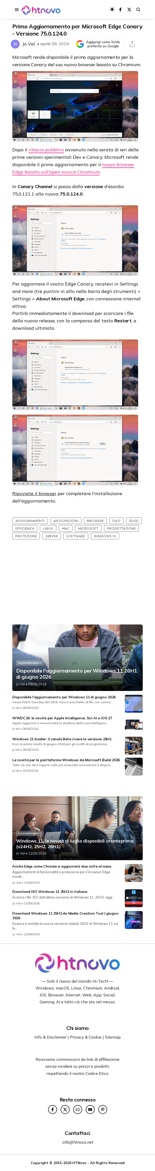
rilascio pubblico (46, 150)
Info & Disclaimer (51, 1037)
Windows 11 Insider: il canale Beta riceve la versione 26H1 (62, 739)
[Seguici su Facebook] (120, 9)
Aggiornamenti (30, 521)
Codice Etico (96, 1073)
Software (76, 536)
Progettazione (121, 528)
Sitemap (113, 1037)
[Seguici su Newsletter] (77, 1109)
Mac (66, 528)
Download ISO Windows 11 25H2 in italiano (49, 891)
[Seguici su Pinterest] (102, 1109)
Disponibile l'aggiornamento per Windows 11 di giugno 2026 (64, 697)
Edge (134, 521)
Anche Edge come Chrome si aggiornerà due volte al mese (61, 866)
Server (52, 536)
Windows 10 (105, 536)
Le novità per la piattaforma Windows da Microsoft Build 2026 (66, 760)
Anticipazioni (66, 521)
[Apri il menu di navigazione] (16, 9)
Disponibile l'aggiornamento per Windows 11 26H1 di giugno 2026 (76, 674)
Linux (48, 528)
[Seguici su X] (129, 9)
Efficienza (24, 528)
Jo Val (28, 44)
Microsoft (88, 528)
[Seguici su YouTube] (90, 1109)
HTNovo (79, 1163)
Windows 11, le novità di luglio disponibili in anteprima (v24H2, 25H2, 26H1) (74, 843)
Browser (95, 521)
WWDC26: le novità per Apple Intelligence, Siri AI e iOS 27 (62, 718)
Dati (116, 521)
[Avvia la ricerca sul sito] (138, 9)
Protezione (26, 536)
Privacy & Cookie (86, 1037)
